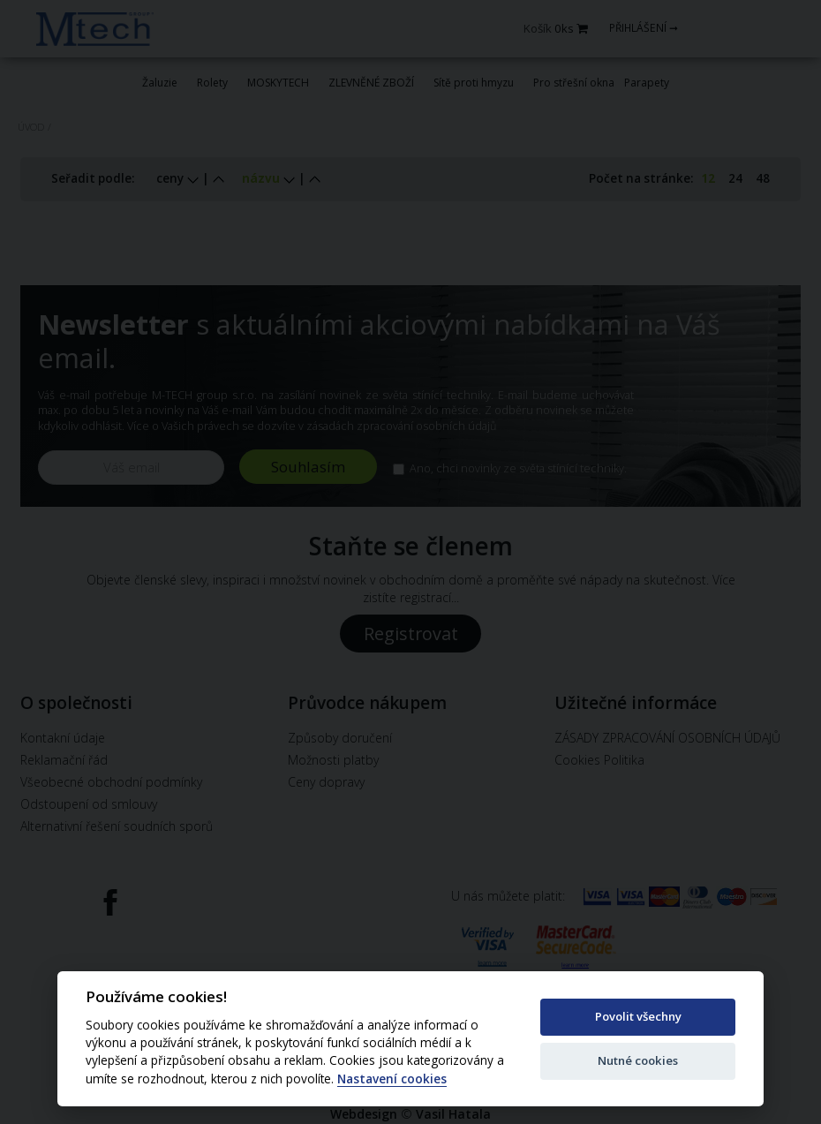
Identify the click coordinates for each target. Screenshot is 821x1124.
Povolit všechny (638, 1016)
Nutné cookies (638, 1060)
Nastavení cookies (392, 1079)
